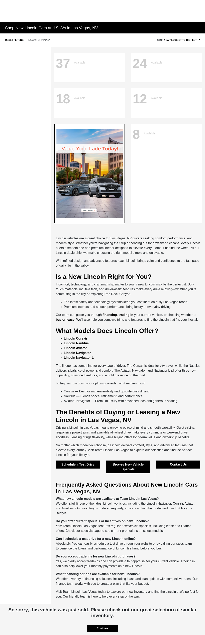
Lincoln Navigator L (79, 357)
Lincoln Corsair (75, 338)
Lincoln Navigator (77, 353)
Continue (102, 628)
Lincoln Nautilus (76, 343)
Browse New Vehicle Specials (128, 467)
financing (110, 314)
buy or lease (65, 319)
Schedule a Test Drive (77, 464)
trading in (126, 314)
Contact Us (178, 464)
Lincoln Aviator (75, 348)
